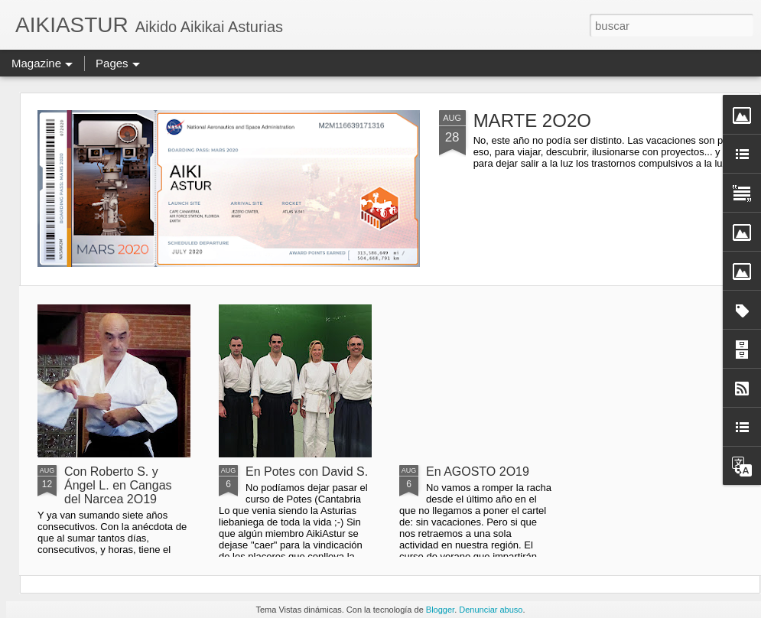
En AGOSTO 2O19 (477, 471)
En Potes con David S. (307, 471)
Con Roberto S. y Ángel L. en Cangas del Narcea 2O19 (118, 485)
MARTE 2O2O (532, 120)
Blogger (440, 609)
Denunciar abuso (490, 609)
